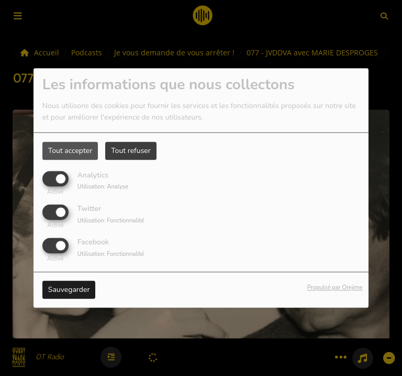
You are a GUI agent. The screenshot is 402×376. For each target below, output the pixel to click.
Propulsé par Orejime (335, 288)
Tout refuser (131, 151)
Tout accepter (70, 151)
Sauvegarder (69, 290)
